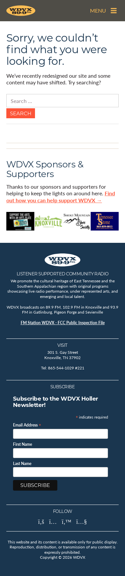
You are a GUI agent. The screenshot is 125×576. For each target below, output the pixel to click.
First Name (22, 444)
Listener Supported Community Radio (63, 273)
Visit (62, 345)
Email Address (27, 425)
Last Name (22, 463)
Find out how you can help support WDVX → (60, 196)
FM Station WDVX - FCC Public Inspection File (63, 323)
